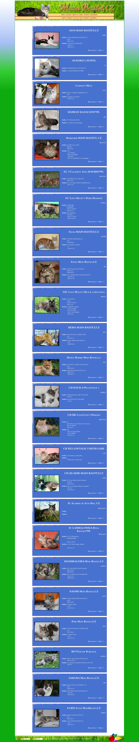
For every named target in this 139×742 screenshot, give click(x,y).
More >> (101, 50)
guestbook (93, 15)
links (81, 15)
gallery (68, 15)
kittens (76, 18)
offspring (93, 18)
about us (75, 15)
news (63, 15)
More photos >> (93, 50)
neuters (86, 18)
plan (81, 18)
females (69, 18)
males (64, 18)
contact (86, 15)
